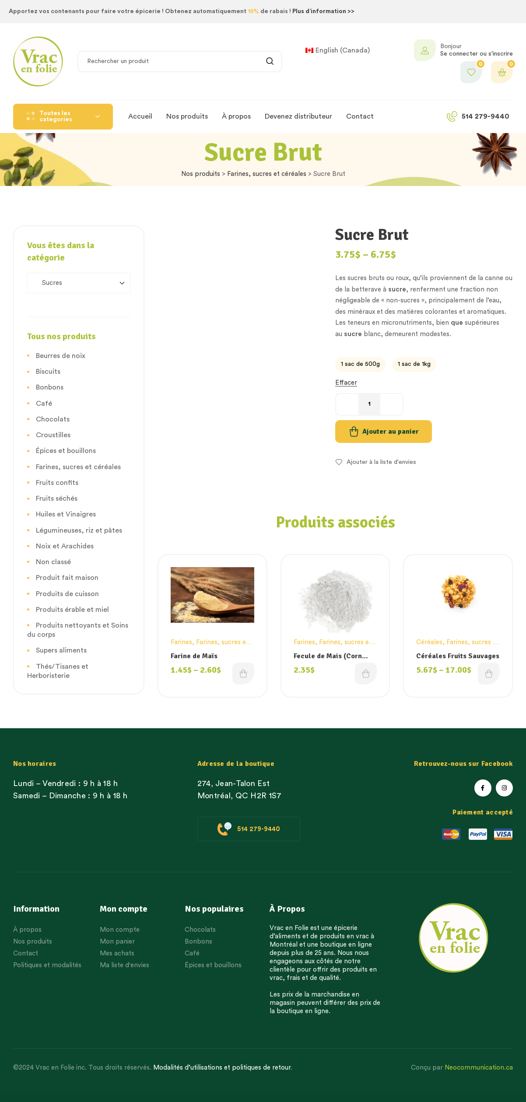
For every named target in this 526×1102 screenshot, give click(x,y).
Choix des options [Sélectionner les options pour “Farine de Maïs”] (243, 673)
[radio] (360, 364)
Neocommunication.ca (479, 1067)
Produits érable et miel (72, 609)
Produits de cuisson (67, 593)
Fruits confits (57, 482)
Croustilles (53, 435)
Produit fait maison (67, 577)
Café (44, 403)
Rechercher (270, 61)
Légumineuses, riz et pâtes (79, 530)
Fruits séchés (56, 498)
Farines (181, 642)
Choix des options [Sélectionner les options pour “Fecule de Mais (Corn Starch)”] (366, 673)
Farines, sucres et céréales (266, 174)
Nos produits (200, 174)
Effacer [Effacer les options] (346, 382)
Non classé (53, 561)
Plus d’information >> (323, 11)
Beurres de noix (60, 355)
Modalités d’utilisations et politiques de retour (222, 1067)
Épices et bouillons (66, 450)
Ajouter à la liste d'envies (381, 462)
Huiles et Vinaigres (66, 514)
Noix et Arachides (65, 546)
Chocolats (53, 419)
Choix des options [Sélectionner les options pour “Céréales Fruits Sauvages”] (489, 673)
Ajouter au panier (390, 431)
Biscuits (48, 371)
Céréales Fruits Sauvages (457, 656)
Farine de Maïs (194, 656)
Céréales (429, 642)
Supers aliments (61, 650)
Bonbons (49, 387)
